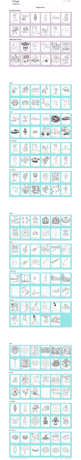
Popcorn (52, 442)
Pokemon (22, 51)
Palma (12, 181)
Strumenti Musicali (43, 254)
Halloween (63, 51)
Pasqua (52, 225)
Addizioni (22, 368)
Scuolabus (42, 123)
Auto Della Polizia (53, 136)
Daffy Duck (53, 165)
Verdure (32, 442)
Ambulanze (42, 136)
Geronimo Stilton (13, 165)
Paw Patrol (53, 51)
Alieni (42, 22)
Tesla (32, 123)
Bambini (11, 372)
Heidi (62, 152)
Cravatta (12, 368)
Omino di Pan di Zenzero (34, 225)
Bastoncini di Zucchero (14, 426)
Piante (52, 181)
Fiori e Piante (12, 170)
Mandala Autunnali (33, 426)
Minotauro (12, 35)
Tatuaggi (63, 368)
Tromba (32, 254)
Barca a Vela (23, 123)
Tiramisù (12, 442)
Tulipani (22, 194)
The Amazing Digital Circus (45, 35)
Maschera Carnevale (34, 368)
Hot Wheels (63, 136)
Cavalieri (22, 426)
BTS (11, 254)
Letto (42, 413)
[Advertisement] (40, 74)
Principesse (11, 300)
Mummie (32, 22)
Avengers (12, 64)
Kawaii (12, 397)
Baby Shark (53, 397)
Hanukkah (12, 225)
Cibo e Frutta (12, 430)
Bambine (12, 384)
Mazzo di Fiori (23, 181)
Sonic (32, 51)
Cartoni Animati (12, 141)
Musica (10, 242)
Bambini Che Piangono (34, 397)
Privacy (61, 458)
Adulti (10, 343)
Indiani (62, 413)
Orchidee (12, 194)
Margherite (42, 194)
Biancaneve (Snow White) (34, 324)
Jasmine (12, 324)
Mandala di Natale (23, 355)
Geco (42, 107)
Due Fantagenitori (23, 165)
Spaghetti (42, 442)
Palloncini (22, 397)
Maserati (12, 123)
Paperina (12, 22)
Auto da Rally (53, 123)
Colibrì (62, 107)
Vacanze (11, 213)
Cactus (63, 194)
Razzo (22, 136)
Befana (32, 384)
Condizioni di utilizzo (68, 458)
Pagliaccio (42, 384)
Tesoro (63, 426)
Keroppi (32, 165)
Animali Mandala (53, 368)
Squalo (42, 64)
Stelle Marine (33, 107)
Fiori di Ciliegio (33, 194)
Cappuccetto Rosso (23, 384)
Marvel (52, 64)
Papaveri (63, 181)
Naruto (42, 51)
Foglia (52, 194)
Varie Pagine (12, 401)
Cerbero (22, 35)
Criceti (52, 107)
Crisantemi (42, 181)
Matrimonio (63, 355)
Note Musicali (23, 254)
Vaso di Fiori (33, 181)
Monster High (63, 165)
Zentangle (12, 355)
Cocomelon (53, 384)
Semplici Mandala (43, 368)
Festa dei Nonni (64, 225)
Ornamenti (22, 225)
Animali (11, 83)
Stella (42, 397)
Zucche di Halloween (44, 225)
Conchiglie (12, 107)
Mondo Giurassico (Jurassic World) (36, 64)
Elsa (42, 324)
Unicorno (12, 51)
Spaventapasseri (53, 426)
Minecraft (63, 64)
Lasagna (22, 442)
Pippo (62, 22)
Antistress (42, 355)
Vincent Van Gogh (33, 355)
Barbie (22, 324)
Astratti (52, 355)
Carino (62, 384)
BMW (62, 123)
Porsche (12, 136)
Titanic (52, 22)
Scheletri (42, 426)
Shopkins (22, 64)
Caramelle (63, 397)
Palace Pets (43, 165)
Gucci (52, 413)
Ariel (52, 324)
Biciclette (32, 136)
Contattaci (56, 458)
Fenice (22, 22)
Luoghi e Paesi (12, 271)
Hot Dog (63, 442)
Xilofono (52, 254)
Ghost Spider (53, 35)
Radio (62, 254)
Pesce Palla (22, 107)
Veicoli (10, 112)
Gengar (63, 35)
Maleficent (32, 35)
